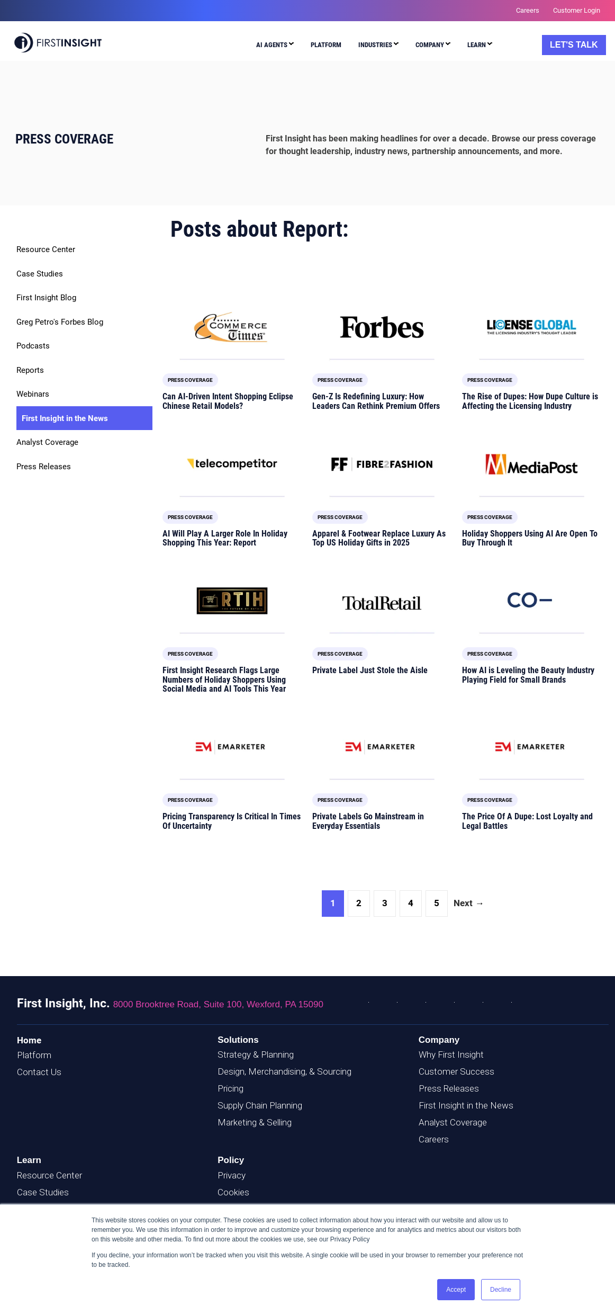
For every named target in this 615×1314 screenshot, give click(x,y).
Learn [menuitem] (476, 45)
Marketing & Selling (255, 1122)
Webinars (32, 394)
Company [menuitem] (429, 45)
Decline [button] (500, 1289)
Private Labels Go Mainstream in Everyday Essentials (368, 821)
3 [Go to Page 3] (384, 903)
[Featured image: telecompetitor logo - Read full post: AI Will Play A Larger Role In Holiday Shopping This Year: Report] (232, 464)
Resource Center (45, 249)
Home (29, 1040)
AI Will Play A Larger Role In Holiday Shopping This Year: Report (224, 538)
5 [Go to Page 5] (436, 903)
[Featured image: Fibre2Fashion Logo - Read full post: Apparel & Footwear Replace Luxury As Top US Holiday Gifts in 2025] (381, 464)
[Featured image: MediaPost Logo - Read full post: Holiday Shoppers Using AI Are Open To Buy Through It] (531, 464)
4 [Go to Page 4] (410, 903)
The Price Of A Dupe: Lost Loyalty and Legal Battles (527, 821)
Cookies (233, 1192)
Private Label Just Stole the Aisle (370, 670)
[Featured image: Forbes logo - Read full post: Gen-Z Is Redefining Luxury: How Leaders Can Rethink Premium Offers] (381, 327)
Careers (434, 1139)
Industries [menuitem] (375, 45)
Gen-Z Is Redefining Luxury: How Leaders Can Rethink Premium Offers (376, 401)
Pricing (230, 1088)
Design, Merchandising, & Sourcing (284, 1071)
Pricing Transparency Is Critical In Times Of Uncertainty (231, 821)
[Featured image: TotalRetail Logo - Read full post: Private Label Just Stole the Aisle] (381, 601)
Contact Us (39, 1072)
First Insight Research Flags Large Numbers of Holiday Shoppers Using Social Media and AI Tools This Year (224, 679)
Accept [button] (456, 1289)
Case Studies (39, 274)
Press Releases (43, 466)
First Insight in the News (65, 418)
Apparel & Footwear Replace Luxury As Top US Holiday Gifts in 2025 (379, 538)
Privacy (232, 1175)
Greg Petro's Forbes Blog (59, 322)
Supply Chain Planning (260, 1105)
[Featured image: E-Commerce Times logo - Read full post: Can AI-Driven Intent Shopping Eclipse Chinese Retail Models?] (232, 327)
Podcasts (33, 346)
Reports (30, 370)
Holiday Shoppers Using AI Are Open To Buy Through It (530, 538)
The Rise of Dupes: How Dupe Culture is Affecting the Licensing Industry (530, 401)
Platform (34, 1055)
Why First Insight (451, 1054)
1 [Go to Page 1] (333, 903)
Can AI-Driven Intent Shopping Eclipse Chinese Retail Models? (227, 401)
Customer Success (456, 1071)
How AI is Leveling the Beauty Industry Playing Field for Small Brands (528, 675)
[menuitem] (272, 46)
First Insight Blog (46, 297)
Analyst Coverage (47, 442)
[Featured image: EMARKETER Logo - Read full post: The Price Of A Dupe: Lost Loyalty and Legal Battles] (531, 747)
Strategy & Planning (256, 1054)
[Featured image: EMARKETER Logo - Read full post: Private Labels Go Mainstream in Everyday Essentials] (381, 747)
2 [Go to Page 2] (358, 903)
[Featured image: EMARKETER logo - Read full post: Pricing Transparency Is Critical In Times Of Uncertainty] (232, 747)
